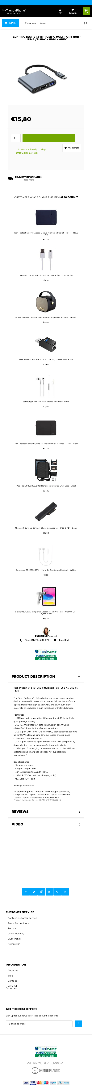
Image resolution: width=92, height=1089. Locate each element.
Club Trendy (14, 938)
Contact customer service (22, 918)
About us (13, 970)
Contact (12, 981)
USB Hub (54, 797)
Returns (12, 928)
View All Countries (11, 987)
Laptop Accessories (60, 794)
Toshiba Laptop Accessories (28, 797)
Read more (28, 180)
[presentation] (56, 23)
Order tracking (16, 933)
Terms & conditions (18, 923)
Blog (10, 975)
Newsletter (14, 944)
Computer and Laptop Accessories (51, 791)
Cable (46, 797)
